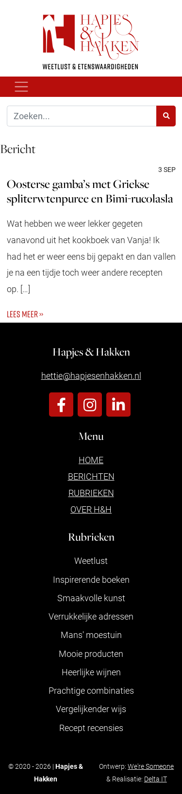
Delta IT (155, 778)
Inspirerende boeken (91, 579)
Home (91, 460)
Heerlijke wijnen (91, 672)
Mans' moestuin (91, 634)
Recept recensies (91, 727)
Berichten (91, 476)
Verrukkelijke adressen (91, 616)
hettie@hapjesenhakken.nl (91, 375)
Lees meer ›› (25, 314)
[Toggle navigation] (21, 87)
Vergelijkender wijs (91, 709)
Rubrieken (91, 492)
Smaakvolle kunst (91, 598)
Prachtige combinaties (91, 690)
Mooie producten (91, 653)
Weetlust (91, 560)
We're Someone (151, 766)
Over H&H (91, 509)
